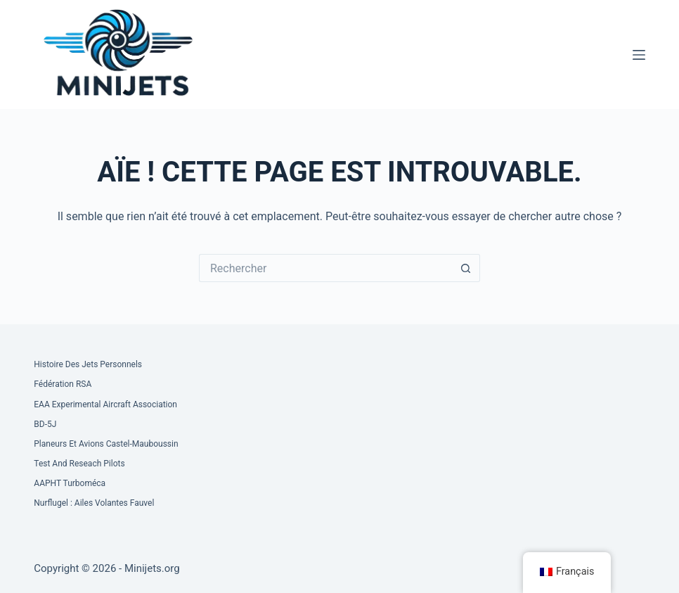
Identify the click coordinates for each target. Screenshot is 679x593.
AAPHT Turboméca (69, 483)
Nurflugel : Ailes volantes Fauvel (94, 503)
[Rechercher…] (325, 268)
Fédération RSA (62, 384)
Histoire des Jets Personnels (88, 364)
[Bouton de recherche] (466, 268)
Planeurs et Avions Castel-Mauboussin (106, 444)
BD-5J (45, 424)
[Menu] (639, 55)
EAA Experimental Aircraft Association (105, 404)
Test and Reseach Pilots (79, 463)
